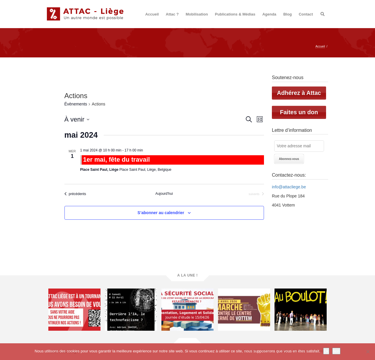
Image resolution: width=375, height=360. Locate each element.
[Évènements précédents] (75, 194)
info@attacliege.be (289, 187)
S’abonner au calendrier (160, 212)
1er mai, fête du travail (116, 159)
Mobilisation (197, 14)
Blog (287, 14)
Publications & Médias (235, 14)
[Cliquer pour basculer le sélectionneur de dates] (76, 119)
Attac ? (172, 14)
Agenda (269, 14)
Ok (326, 351)
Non (336, 351)
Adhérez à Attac (299, 93)
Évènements (75, 104)
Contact (306, 14)
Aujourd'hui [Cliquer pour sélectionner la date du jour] (164, 194)
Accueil (152, 14)
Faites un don (299, 112)
